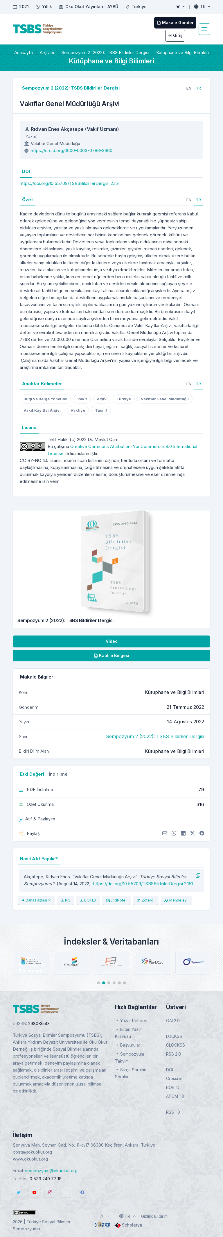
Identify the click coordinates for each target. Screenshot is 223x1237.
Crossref (174, 1078)
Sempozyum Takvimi (129, 1057)
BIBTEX (88, 900)
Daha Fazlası (36, 900)
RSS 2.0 (173, 1054)
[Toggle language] (202, 6)
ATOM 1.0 (175, 1096)
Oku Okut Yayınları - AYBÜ (91, 6)
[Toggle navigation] (204, 29)
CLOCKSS (175, 1045)
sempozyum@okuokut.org (51, 1170)
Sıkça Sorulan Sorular (130, 1073)
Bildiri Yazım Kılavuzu (129, 1033)
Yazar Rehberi (131, 1020)
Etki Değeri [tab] (32, 774)
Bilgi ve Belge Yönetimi (45, 399)
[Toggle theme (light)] (180, 6)
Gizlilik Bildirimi (154, 1216)
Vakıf (82, 399)
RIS (66, 900)
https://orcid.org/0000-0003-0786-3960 (71, 150)
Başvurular (127, 1045)
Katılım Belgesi (111, 655)
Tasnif (101, 410)
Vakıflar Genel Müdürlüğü (165, 399)
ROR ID (172, 1087)
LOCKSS (174, 1036)
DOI (169, 1069)
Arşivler (47, 52)
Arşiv (102, 399)
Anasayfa (23, 52)
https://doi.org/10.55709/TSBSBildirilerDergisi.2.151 (69, 183)
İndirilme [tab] (58, 774)
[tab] (189, 88)
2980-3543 (39, 1023)
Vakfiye (78, 410)
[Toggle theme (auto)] (105, 1216)
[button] (98, 982)
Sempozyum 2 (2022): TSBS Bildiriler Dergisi (105, 52)
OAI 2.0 (173, 1020)
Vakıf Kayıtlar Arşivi (42, 410)
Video (112, 641)
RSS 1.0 (173, 1112)
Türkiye (123, 399)
